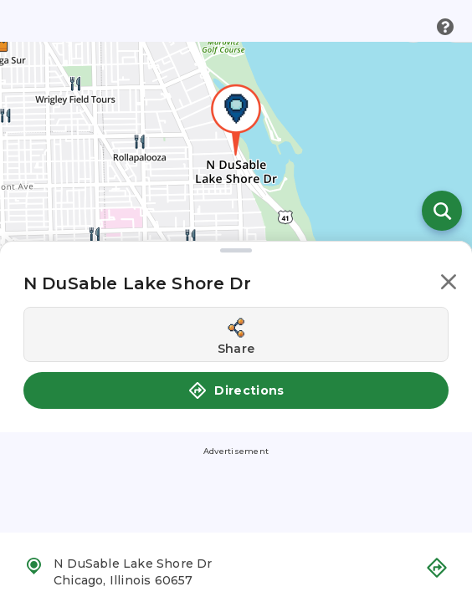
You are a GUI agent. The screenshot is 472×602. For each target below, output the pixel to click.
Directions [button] (236, 390)
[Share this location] (236, 334)
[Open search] (442, 211)
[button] (449, 285)
